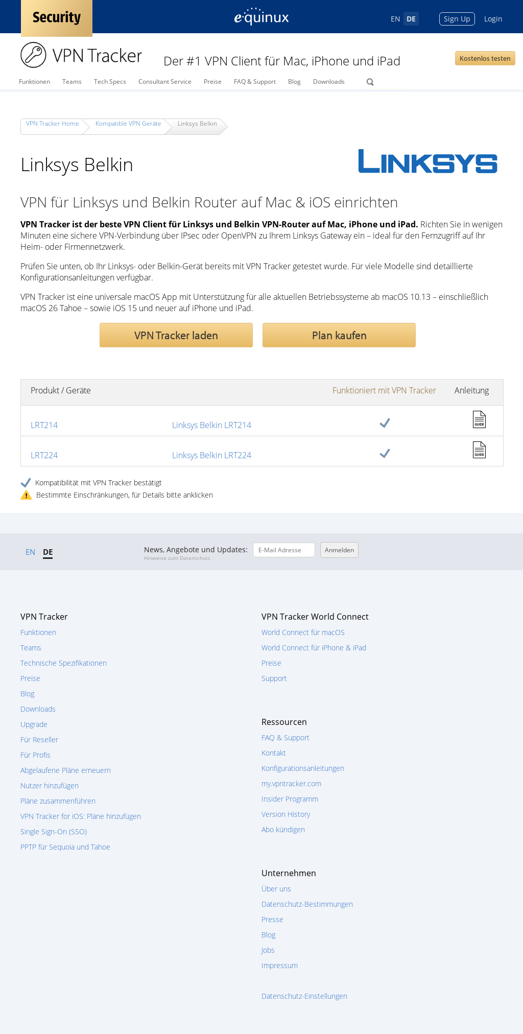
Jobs (268, 950)
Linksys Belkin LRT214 (211, 425)
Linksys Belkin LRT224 (211, 455)
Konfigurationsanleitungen (303, 768)
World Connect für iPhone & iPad (314, 647)
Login (493, 19)
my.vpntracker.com (291, 783)
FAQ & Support (255, 81)
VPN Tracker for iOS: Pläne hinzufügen (80, 816)
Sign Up (457, 19)
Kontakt (274, 753)
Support (274, 678)
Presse (272, 919)
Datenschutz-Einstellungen (304, 996)
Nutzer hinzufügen (49, 785)
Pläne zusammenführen (58, 801)
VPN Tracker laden (176, 335)
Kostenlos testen (485, 58)
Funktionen (34, 81)
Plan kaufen (339, 335)
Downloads (329, 81)
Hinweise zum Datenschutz (177, 557)
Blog (294, 81)
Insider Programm (290, 799)
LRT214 (44, 425)
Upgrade (33, 724)
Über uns (276, 889)
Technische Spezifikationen (63, 663)
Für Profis (35, 755)
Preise (213, 81)
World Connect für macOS (303, 632)
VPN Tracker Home (52, 123)
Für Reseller (39, 739)
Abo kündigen (283, 829)
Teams (72, 81)
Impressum (280, 965)
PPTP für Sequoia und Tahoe (65, 847)
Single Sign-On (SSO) (53, 831)
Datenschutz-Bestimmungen (307, 904)
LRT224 (44, 455)
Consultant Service (165, 81)
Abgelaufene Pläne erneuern (65, 770)
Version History (286, 814)
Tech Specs (110, 81)
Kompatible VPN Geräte (128, 123)
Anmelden (339, 550)
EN (395, 19)
